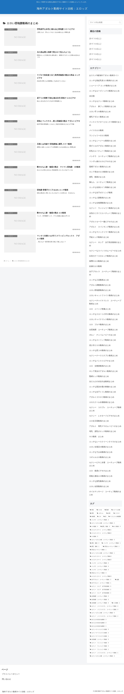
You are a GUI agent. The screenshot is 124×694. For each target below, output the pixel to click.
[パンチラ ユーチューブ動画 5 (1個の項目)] (105, 563)
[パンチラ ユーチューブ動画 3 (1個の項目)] (105, 569)
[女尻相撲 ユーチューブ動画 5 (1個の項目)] (105, 639)
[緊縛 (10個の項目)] (107, 509)
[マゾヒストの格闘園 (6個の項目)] (115, 516)
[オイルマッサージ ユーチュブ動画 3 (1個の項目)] (105, 576)
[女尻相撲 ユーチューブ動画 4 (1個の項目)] (100, 603)
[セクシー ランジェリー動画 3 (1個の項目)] (105, 642)
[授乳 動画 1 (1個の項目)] (95, 546)
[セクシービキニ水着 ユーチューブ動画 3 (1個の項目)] (105, 539)
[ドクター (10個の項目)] (117, 513)
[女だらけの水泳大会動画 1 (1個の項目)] (105, 626)
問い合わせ (6, 679)
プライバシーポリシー (11, 674)
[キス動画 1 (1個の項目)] (116, 603)
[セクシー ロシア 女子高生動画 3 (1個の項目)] (105, 586)
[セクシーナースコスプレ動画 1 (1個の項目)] (105, 636)
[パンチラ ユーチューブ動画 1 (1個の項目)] (111, 543)
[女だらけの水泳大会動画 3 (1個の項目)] (105, 619)
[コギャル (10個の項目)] (100, 513)
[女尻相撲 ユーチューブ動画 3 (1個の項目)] (105, 599)
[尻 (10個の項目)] (105, 516)
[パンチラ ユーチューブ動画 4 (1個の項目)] (105, 566)
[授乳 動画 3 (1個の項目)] (105, 526)
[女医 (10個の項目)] (109, 513)
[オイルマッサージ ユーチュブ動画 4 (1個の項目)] (105, 556)
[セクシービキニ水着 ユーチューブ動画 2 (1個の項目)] (105, 523)
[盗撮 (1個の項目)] (118, 579)
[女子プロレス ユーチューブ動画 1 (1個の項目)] (105, 583)
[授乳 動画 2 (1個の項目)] (95, 543)
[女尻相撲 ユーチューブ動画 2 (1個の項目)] (105, 596)
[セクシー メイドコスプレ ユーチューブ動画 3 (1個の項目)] (105, 609)
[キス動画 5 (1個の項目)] (105, 536)
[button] (120, 22)
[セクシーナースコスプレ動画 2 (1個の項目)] (105, 632)
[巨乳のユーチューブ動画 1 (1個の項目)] (105, 549)
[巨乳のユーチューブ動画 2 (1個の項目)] (112, 546)
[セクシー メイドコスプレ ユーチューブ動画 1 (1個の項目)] (105, 652)
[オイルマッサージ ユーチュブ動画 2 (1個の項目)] (105, 533)
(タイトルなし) (95, 38)
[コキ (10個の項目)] (99, 516)
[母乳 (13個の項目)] (92, 509)
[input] (105, 22)
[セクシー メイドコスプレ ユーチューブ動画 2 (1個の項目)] (105, 616)
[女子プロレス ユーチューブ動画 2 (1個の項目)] (101, 579)
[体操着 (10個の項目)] (92, 516)
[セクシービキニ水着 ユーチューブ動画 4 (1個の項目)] (105, 656)
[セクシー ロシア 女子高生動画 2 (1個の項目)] (105, 589)
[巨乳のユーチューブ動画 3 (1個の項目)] (105, 573)
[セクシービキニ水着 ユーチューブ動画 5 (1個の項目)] (105, 612)
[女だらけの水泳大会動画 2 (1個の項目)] (105, 622)
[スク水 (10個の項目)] (99, 509)
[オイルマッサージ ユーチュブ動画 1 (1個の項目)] (105, 529)
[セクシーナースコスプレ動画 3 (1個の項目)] (105, 629)
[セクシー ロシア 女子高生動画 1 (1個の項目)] (105, 593)
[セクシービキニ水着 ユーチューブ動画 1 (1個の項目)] (105, 553)
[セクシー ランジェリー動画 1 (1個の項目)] (105, 649)
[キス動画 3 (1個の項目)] (117, 526)
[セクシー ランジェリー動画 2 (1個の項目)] (105, 646)
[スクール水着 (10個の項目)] (116, 509)
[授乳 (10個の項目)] (92, 513)
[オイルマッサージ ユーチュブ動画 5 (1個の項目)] (105, 559)
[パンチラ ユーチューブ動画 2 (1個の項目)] (105, 519)
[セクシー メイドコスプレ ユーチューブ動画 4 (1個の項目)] (105, 606)
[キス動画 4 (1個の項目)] (94, 526)
